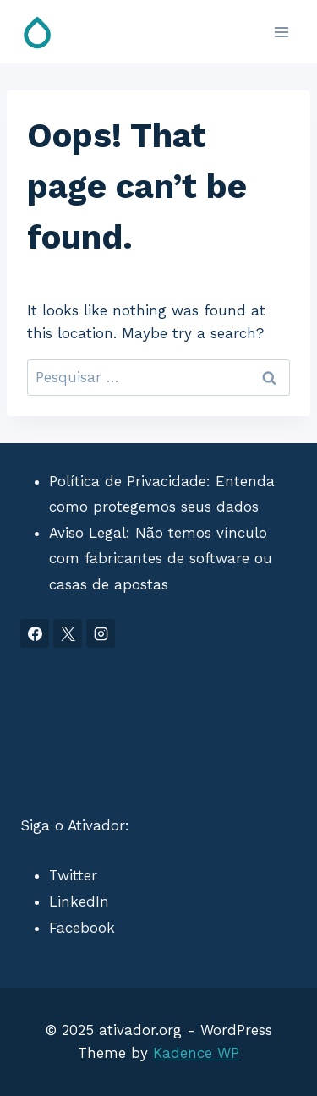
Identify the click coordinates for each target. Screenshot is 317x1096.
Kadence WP (196, 1052)
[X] (67, 633)
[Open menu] (281, 32)
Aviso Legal (87, 532)
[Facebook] (34, 633)
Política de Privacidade (127, 481)
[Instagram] (100, 633)
